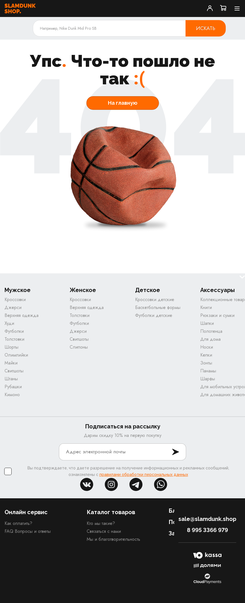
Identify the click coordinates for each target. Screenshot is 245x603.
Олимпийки (16, 355)
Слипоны (79, 347)
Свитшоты (14, 371)
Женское (83, 290)
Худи (9, 323)
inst (111, 484)
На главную (122, 103)
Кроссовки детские (154, 300)
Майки (11, 363)
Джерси (13, 307)
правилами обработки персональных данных (143, 475)
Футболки (14, 331)
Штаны (11, 379)
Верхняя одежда (22, 315)
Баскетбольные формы (157, 307)
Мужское (18, 290)
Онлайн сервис (26, 512)
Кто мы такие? (101, 523)
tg (135, 484)
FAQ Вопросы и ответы (28, 531)
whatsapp (160, 484)
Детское (147, 290)
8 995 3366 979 (207, 530)
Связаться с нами (104, 531)
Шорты (11, 347)
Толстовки (14, 339)
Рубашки (13, 387)
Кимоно (12, 395)
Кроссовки (15, 300)
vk (86, 484)
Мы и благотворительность (113, 539)
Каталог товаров (111, 512)
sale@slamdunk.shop (207, 519)
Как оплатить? (18, 523)
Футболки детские (153, 315)
